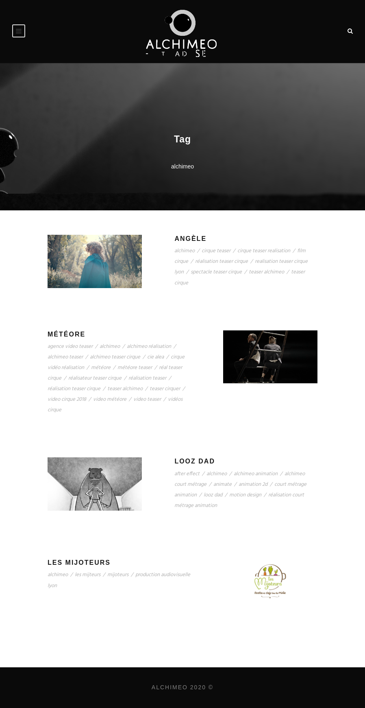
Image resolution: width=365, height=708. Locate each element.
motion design (245, 495)
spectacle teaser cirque (216, 272)
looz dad (213, 495)
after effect (187, 474)
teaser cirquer (165, 389)
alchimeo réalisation (149, 346)
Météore (66, 334)
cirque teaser (216, 251)
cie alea (155, 357)
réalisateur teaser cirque (95, 378)
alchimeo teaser (65, 357)
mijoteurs (117, 574)
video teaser (147, 399)
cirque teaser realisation (263, 251)
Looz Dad (194, 461)
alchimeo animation (256, 474)
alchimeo (184, 251)
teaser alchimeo (266, 272)
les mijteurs (87, 574)
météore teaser (134, 367)
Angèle (190, 238)
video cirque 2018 (67, 399)
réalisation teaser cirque (221, 261)
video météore (109, 399)
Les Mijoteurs (79, 562)
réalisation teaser (147, 378)
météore (101, 367)
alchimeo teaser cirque (115, 357)
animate (222, 484)
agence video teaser (70, 346)
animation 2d (253, 484)
